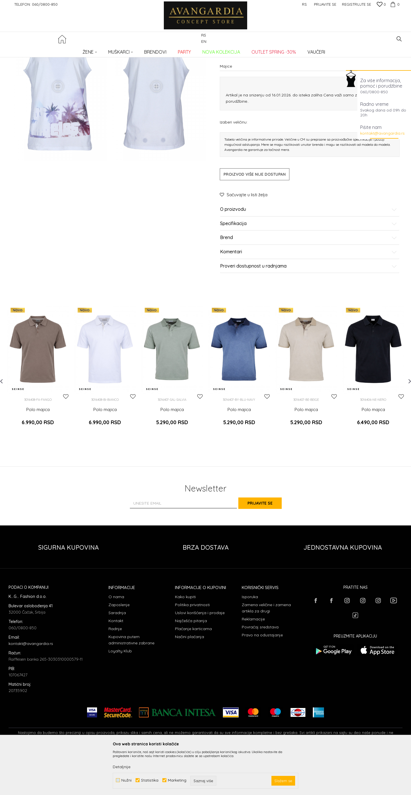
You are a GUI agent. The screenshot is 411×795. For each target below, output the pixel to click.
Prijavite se (268, 547)
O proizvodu (308, 262)
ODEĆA (85, 50)
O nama (116, 641)
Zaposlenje (119, 649)
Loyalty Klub (120, 695)
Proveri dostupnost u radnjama (308, 318)
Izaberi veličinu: (233, 174)
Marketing (177, 780)
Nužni (126, 780)
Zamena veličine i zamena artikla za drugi (266, 652)
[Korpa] (394, 4)
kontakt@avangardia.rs (382, 133)
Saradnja (117, 657)
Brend (308, 290)
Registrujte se (356, 4)
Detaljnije (121, 766)
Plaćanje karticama (193, 673)
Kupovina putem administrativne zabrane (131, 684)
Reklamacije (253, 663)
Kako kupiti (185, 641)
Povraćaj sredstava (260, 671)
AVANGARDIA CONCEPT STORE (33, 50)
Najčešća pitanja (191, 665)
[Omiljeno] (381, 5)
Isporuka (250, 641)
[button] (399, 39)
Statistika (149, 780)
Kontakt (115, 665)
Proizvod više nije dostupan (254, 227)
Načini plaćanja (189, 681)
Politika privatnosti (192, 649)
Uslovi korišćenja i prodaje (200, 657)
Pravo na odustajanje (262, 679)
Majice (101, 50)
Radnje (115, 673)
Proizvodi (69, 50)
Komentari (308, 304)
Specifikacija (308, 276)
